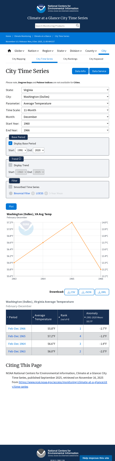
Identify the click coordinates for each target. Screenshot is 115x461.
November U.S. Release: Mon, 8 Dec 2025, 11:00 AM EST (30, 41)
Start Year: (12, 123)
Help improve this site (96, 458)
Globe (20, 51)
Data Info (80, 71)
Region (48, 51)
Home (8, 36)
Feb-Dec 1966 (16, 328)
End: (29, 150)
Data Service (99, 71)
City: (8, 96)
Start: (12, 150)
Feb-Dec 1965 (16, 336)
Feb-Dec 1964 (16, 344)
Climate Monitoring (22, 36)
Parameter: (13, 103)
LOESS (39, 193)
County (92, 51)
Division (77, 51)
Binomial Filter (22, 193)
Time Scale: (13, 110)
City (104, 51)
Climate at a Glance (42, 36)
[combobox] (57, 51)
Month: (10, 117)
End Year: (12, 130)
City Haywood (96, 58)
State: (9, 90)
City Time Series (62, 36)
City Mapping (18, 58)
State (62, 51)
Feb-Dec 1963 (16, 351)
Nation (33, 51)
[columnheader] (19, 317)
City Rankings (70, 58)
